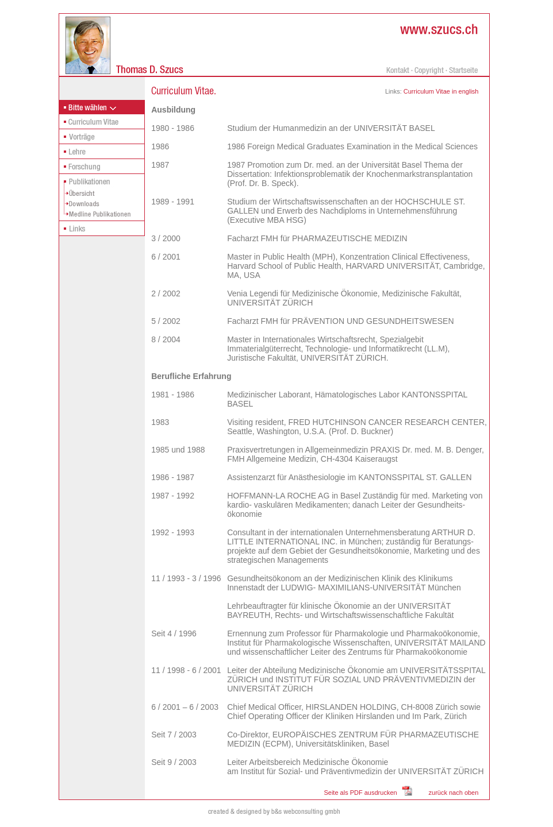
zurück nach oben (454, 792)
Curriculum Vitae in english (440, 91)
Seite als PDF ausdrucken (360, 792)
